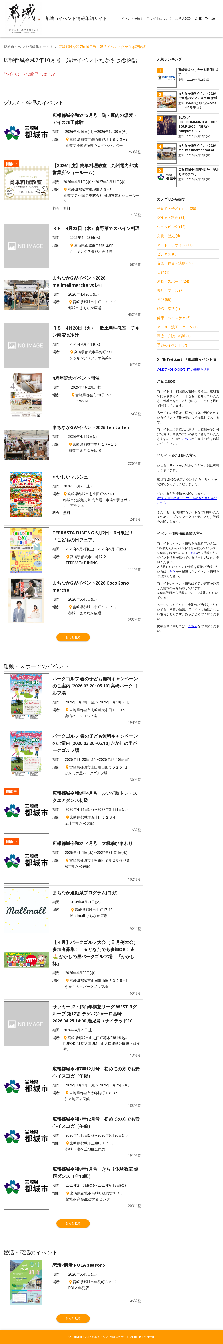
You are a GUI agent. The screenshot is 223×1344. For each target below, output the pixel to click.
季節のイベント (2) (172, 345)
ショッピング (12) (171, 226)
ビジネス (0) (166, 254)
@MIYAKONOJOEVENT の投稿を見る (183, 369)
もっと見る (73, 637)
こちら (186, 439)
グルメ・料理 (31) (171, 217)
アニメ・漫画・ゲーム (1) (177, 326)
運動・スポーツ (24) (173, 281)
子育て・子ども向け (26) (176, 208)
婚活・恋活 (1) (168, 308)
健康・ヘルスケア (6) (174, 317)
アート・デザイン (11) (175, 244)
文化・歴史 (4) (168, 235)
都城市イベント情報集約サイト (28, 46)
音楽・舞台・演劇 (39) (175, 263)
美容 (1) (163, 272)
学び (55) (164, 299)
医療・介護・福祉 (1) (174, 336)
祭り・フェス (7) (170, 290)
